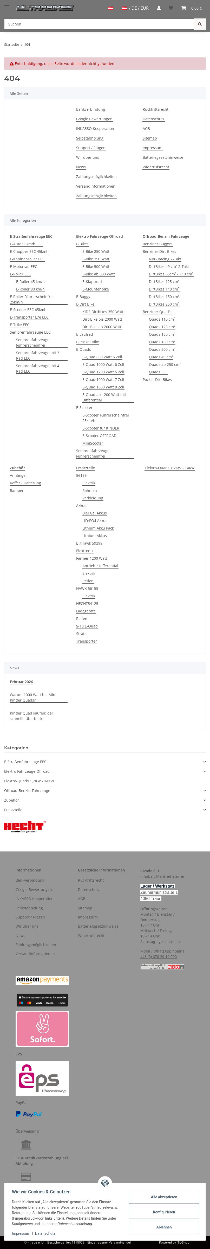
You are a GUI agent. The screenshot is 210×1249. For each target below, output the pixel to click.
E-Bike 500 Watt (95, 266)
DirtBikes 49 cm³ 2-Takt (169, 266)
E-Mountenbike (95, 289)
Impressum (152, 147)
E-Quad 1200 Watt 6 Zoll (103, 371)
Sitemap (150, 138)
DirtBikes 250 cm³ (164, 304)
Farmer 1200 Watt (91, 558)
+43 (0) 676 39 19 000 (158, 956)
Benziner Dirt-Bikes (159, 251)
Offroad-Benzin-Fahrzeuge (27, 790)
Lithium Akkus (94, 535)
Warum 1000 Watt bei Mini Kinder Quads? (33, 697)
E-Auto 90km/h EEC (26, 243)
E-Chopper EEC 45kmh (29, 251)
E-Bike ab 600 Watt (98, 274)
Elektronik (84, 550)
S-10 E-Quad (87, 626)
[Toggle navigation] (6, 3)
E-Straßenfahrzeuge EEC (25, 761)
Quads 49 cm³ (161, 356)
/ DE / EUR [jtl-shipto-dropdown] (135, 8)
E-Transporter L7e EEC (29, 317)
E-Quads (83, 349)
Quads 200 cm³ (162, 349)
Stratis (81, 633)
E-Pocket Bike (87, 341)
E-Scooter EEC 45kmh (28, 309)
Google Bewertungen (94, 118)
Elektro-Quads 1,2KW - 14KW (170, 467)
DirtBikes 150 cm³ (164, 296)
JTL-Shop (183, 1242)
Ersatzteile (13, 809)
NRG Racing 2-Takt (165, 258)
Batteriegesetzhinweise (163, 157)
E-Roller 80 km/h (30, 289)
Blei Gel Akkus (94, 513)
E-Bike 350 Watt (95, 258)
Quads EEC (158, 371)
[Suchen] (99, 24)
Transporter (86, 641)
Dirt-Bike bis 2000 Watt (102, 319)
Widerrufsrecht (156, 166)
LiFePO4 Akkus (94, 520)
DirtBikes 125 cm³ (164, 281)
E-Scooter (84, 407)
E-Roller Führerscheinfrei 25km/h (32, 299)
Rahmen (89, 490)
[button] (159, 8)
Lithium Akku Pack (98, 528)
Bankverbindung (90, 109)
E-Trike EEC (19, 324)
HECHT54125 (87, 603)
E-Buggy (83, 296)
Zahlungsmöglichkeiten (96, 176)
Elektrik (88, 482)
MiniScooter (92, 443)
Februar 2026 (21, 681)
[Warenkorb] (191, 8)
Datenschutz (154, 118)
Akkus (81, 505)
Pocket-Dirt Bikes (157, 379)
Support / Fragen (91, 147)
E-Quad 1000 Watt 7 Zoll (103, 379)
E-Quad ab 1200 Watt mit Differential (104, 397)
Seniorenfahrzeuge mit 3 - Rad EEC (39, 355)
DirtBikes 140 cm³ (164, 289)
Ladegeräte (86, 611)
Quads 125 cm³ (162, 326)
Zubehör (11, 800)
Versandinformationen (95, 186)
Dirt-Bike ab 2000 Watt (101, 326)
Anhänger (18, 475)
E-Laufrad (84, 334)
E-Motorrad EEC (23, 266)
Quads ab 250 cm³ (165, 364)
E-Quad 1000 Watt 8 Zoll (103, 387)
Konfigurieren (163, 1212)
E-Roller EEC (20, 274)
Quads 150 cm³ (162, 334)
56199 (81, 475)
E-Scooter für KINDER (100, 428)
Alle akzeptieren (163, 1197)
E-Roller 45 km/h (30, 281)
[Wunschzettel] (171, 8)
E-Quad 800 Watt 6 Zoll (102, 356)
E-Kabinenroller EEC (27, 258)
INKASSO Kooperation (95, 128)
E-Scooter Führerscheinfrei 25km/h (105, 418)
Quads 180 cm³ (162, 341)
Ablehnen (163, 1227)
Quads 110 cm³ (162, 319)
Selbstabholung (89, 138)
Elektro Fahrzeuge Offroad (27, 771)
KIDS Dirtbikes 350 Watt (102, 311)
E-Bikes (82, 243)
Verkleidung (92, 497)
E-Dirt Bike (85, 304)
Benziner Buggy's (158, 243)
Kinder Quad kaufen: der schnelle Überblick (31, 716)
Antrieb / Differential (100, 565)
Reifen (88, 580)
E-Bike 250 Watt (95, 251)
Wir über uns (87, 157)
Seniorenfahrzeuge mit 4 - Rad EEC (39, 368)
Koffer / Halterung (25, 482)
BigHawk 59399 (89, 543)
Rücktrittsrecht (155, 109)
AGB (146, 128)
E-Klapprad (92, 281)
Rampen (17, 490)
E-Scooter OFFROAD (99, 435)
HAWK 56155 (87, 588)
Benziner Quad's (157, 311)
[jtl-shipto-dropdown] (110, 8)
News (81, 166)
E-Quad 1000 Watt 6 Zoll (103, 364)
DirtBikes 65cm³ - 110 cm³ (171, 274)
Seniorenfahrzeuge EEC (30, 332)
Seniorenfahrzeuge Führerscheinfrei (32, 342)
